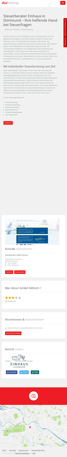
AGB (33, 453)
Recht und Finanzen (12, 29)
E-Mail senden (19, 272)
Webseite (9, 272)
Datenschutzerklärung (65, 27)
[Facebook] (11, 372)
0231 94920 (12, 263)
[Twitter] (24, 372)
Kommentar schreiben (13, 333)
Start (4, 450)
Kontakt (12, 450)
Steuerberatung (27, 29)
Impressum (65, 42)
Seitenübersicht (38, 450)
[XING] (35, 372)
